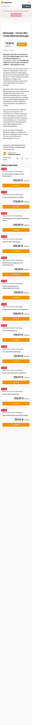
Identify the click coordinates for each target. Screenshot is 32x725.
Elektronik (18, 145)
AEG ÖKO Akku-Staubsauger (11, 242)
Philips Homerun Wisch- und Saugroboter (15, 309)
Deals (12, 145)
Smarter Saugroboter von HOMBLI (12, 197)
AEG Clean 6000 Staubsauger (11, 352)
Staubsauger (21, 147)
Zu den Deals (16, 15)
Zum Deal (22, 44)
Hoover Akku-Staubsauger (10, 394)
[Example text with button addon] (11, 6)
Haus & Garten (10, 171)
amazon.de (10, 149)
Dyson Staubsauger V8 (9, 330)
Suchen (26, 6)
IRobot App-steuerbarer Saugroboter (14, 373)
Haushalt (11, 147)
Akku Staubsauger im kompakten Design (15, 415)
